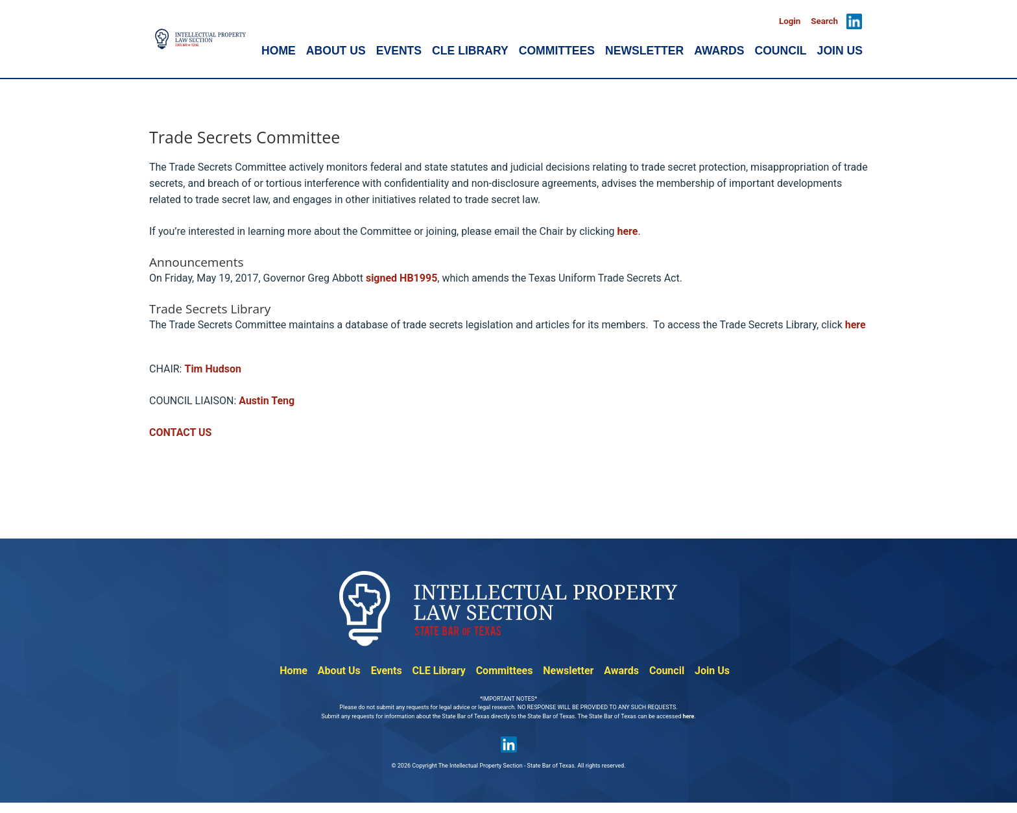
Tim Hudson (212, 369)
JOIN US (840, 50)
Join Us (712, 670)
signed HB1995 (401, 278)
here (627, 231)
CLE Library (439, 670)
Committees (504, 670)
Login (789, 21)
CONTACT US (180, 432)
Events (386, 670)
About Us (339, 670)
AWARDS (719, 50)
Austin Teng (266, 400)
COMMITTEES (557, 50)
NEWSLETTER (644, 50)
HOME (278, 50)
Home (293, 670)
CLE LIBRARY (470, 50)
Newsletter (568, 670)
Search (824, 21)
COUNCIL (780, 50)
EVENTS (399, 50)
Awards (621, 670)
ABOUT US (336, 50)
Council (666, 670)
